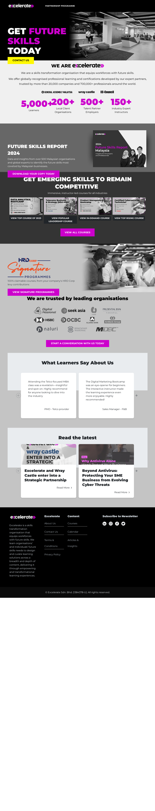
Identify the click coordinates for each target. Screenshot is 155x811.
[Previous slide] (18, 395)
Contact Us (21, 60)
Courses (72, 523)
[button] (60, 6)
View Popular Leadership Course (60, 220)
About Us (50, 523)
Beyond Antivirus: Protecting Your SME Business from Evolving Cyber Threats (105, 477)
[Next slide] (136, 395)
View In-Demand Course (95, 218)
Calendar (73, 531)
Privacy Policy (52, 554)
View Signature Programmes (33, 292)
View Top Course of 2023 (26, 218)
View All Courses (77, 232)
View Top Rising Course (129, 218)
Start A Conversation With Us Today (77, 343)
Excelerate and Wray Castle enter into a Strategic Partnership (46, 475)
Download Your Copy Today (34, 174)
